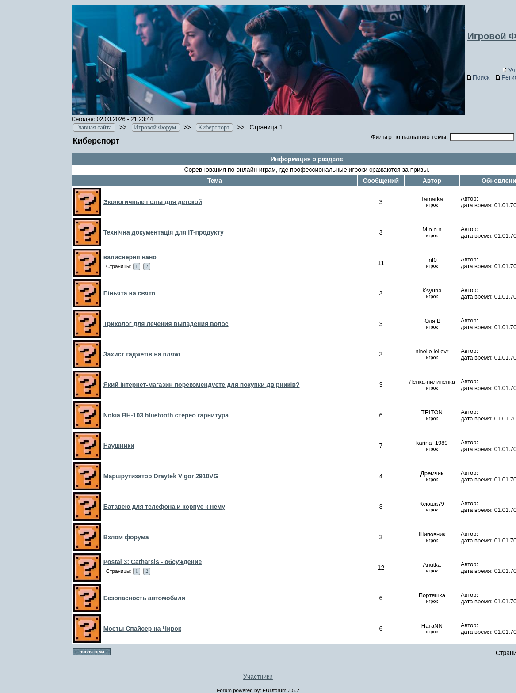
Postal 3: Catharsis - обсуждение (152, 561)
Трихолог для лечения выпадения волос (166, 323)
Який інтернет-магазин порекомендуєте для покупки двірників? (201, 384)
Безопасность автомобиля (144, 598)
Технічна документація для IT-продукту (163, 232)
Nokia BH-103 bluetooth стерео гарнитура (166, 415)
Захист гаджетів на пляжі (141, 354)
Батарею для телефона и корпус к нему (164, 506)
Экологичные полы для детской (152, 201)
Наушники (118, 445)
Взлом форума (126, 537)
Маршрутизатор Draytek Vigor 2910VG (160, 476)
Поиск (478, 77)
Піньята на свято (129, 293)
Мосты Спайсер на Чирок (142, 628)
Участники (258, 676)
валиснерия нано (130, 257)
